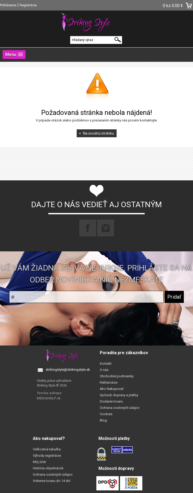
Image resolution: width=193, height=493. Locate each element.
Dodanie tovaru (111, 401)
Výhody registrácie (47, 456)
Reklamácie (108, 382)
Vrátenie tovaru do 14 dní (51, 481)
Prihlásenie (8, 5)
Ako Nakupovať (112, 389)
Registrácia (28, 5)
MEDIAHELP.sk (48, 398)
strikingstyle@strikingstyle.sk (68, 370)
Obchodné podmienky (117, 376)
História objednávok (48, 468)
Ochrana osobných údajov (119, 408)
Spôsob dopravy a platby (119, 395)
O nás (104, 370)
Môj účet (39, 462)
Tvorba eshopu (49, 393)
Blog (103, 420)
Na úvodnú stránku (98, 133)
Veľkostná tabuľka (47, 449)
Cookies (106, 414)
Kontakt (106, 363)
